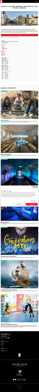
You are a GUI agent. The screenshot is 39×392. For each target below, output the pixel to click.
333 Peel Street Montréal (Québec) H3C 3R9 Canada (4, 349)
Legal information (19, 387)
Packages (2, 342)
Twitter (3, 52)
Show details (33, 200)
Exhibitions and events (4, 341)
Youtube (3, 54)
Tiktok (3, 55)
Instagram (4, 53)
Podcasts (3, 344)
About (2, 345)
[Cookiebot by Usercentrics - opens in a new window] (33, 187)
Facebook (4, 51)
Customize (19, 204)
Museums (2, 340)
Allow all (31, 204)
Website (3, 50)
